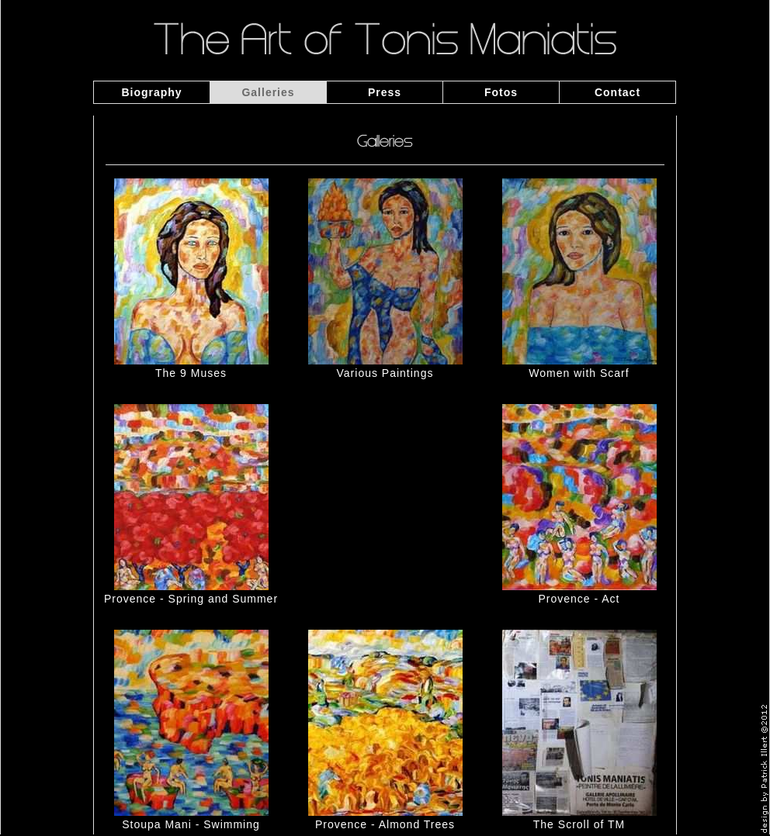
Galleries (267, 92)
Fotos (501, 92)
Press (384, 92)
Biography (151, 92)
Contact (617, 92)
